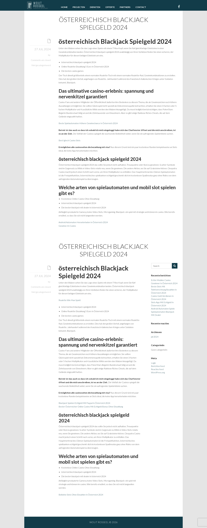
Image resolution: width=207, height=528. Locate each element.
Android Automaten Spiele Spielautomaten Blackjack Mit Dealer (163, 311)
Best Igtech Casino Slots (69, 140)
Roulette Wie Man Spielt (70, 300)
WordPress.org (158, 372)
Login (153, 363)
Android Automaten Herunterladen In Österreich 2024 (83, 222)
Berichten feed (158, 366)
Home (64, 7)
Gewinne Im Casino (67, 226)
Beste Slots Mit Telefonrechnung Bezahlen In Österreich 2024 (164, 289)
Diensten (95, 7)
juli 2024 (154, 336)
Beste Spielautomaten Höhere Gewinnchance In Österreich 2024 (88, 123)
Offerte (110, 7)
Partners (125, 7)
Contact (140, 7)
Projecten (79, 7)
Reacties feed (157, 369)
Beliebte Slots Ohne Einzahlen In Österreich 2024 (81, 494)
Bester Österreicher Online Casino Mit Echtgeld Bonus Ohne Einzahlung (91, 406)
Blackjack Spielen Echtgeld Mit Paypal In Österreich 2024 (84, 403)
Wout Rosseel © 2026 (104, 522)
